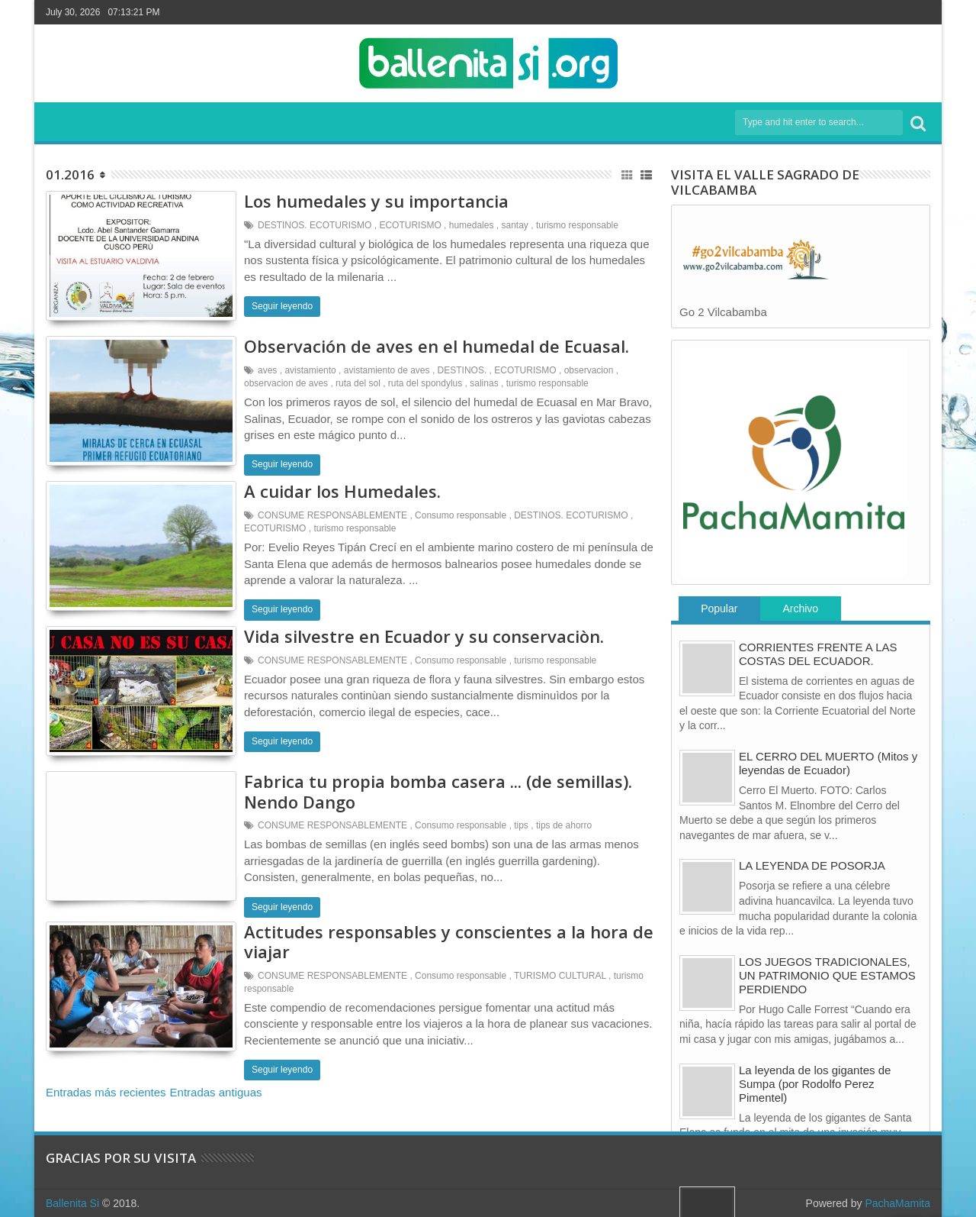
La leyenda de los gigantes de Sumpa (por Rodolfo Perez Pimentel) (815, 1084)
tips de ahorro (564, 825)
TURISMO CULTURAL (560, 975)
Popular (719, 608)
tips (521, 825)
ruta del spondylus (425, 383)
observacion (589, 370)
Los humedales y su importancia (376, 200)
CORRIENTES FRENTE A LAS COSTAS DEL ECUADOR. (818, 654)
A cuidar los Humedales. (342, 490)
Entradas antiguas (216, 1092)
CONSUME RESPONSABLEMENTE (332, 515)
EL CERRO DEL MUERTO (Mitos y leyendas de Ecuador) (828, 763)
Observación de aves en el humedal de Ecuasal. (436, 345)
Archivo (800, 608)
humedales (471, 225)
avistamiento (310, 370)
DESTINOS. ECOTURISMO (314, 225)
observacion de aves (286, 383)
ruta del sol (358, 383)
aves (267, 370)
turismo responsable (577, 225)
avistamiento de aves (387, 370)
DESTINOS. (462, 370)
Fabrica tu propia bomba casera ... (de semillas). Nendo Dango (438, 791)
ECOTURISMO (410, 225)
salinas (484, 383)
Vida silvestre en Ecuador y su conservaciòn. (424, 636)
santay (515, 225)
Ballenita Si (72, 1203)
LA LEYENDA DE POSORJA (812, 865)
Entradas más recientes (106, 1092)
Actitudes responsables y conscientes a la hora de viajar (448, 941)
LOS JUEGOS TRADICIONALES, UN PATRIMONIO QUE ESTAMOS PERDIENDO (827, 975)
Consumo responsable (460, 515)
